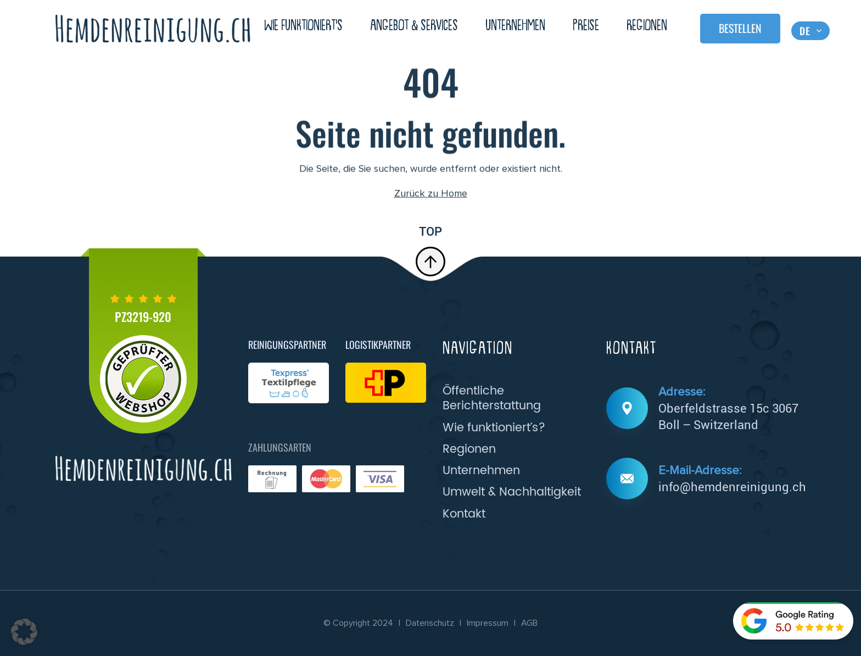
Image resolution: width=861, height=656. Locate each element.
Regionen (647, 26)
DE (805, 30)
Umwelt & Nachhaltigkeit (512, 492)
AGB (529, 623)
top (430, 250)
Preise (586, 26)
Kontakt (464, 514)
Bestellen (740, 27)
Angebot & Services (414, 26)
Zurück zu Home (430, 195)
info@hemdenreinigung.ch (732, 486)
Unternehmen (515, 26)
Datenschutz (430, 623)
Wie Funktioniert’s (303, 26)
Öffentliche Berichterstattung (492, 398)
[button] (24, 632)
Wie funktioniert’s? (494, 427)
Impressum (487, 623)
